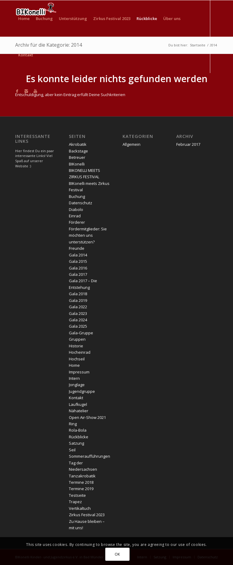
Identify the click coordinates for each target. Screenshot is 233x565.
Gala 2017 (78, 274)
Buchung (77, 196)
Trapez (75, 501)
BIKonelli (77, 164)
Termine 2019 (81, 488)
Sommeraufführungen (89, 456)
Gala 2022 (78, 306)
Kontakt (76, 397)
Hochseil (77, 359)
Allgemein (131, 144)
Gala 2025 (78, 326)
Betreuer (77, 157)
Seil (72, 450)
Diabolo (76, 209)
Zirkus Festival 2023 (87, 514)
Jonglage (77, 384)
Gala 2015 (78, 261)
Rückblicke (78, 437)
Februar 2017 (188, 144)
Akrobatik (77, 144)
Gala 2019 (78, 300)
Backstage (78, 151)
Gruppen (77, 339)
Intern (74, 378)
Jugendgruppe (82, 391)
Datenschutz (80, 203)
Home (74, 365)
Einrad (75, 216)
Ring (73, 423)
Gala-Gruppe (81, 333)
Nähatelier (78, 410)
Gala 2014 (78, 255)
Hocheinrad (79, 352)
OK (117, 554)
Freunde (76, 248)
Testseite (77, 495)
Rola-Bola (77, 430)
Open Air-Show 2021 (87, 417)
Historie (76, 346)
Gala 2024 (78, 320)
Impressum (79, 372)
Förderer (77, 222)
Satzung (76, 443)
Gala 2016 (78, 268)
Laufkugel (78, 404)
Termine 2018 (81, 482)
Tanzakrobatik (82, 476)
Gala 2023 (78, 313)
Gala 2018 (78, 293)
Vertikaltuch (80, 508)
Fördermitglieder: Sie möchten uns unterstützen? (88, 235)
